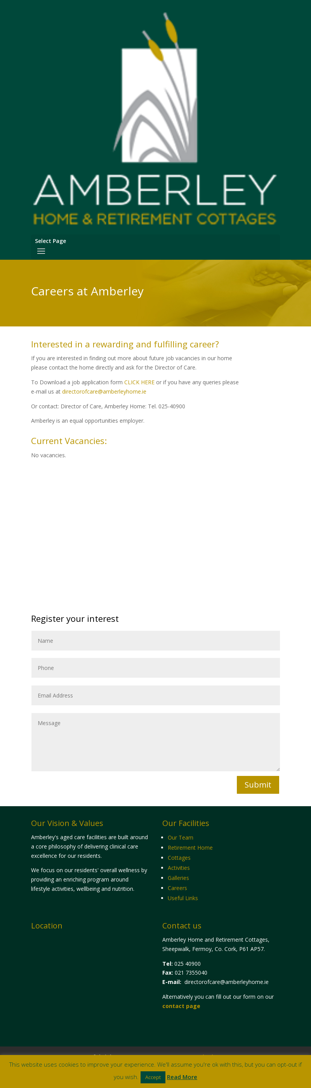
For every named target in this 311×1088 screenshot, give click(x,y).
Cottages (179, 857)
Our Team (180, 837)
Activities (179, 867)
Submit (258, 784)
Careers (177, 888)
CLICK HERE (139, 382)
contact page (181, 1006)
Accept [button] (153, 1077)
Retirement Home (190, 847)
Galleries (178, 878)
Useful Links (183, 898)
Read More (182, 1077)
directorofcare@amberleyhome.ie (104, 391)
